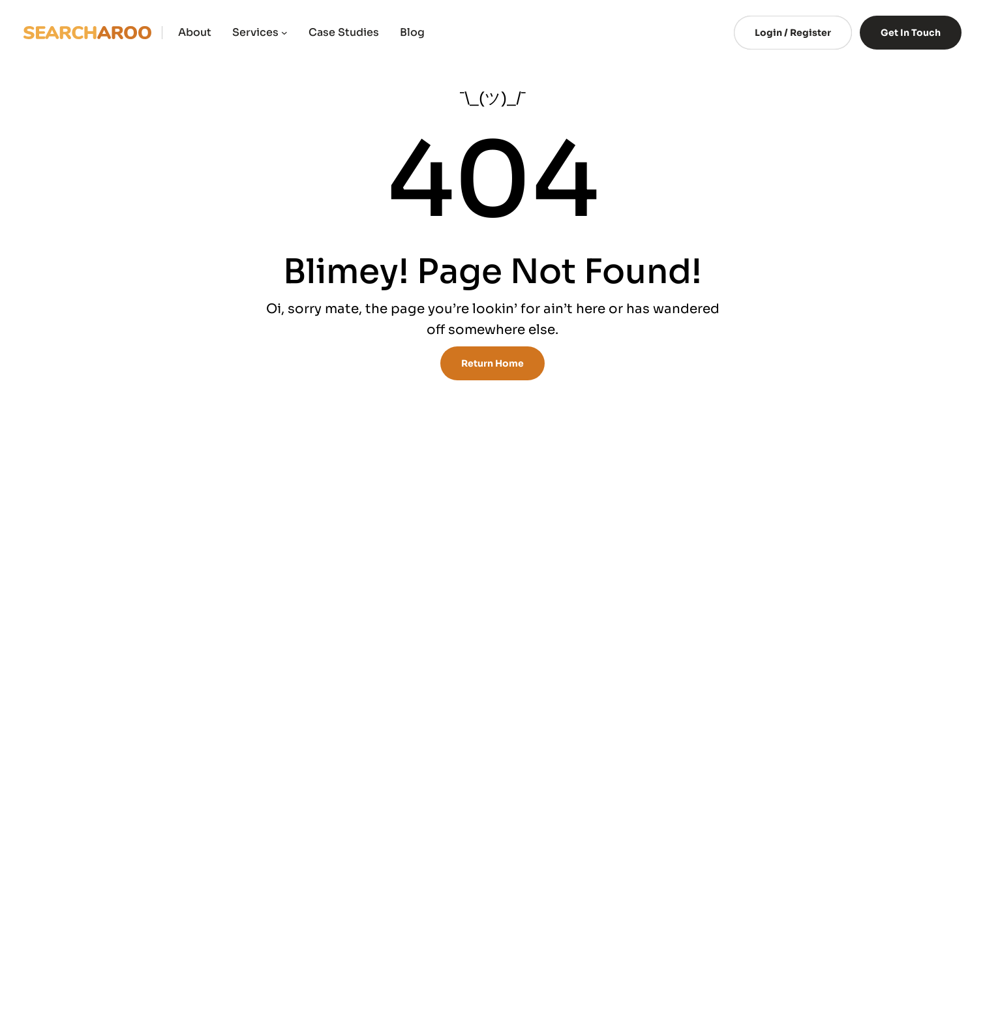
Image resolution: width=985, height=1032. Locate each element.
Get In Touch (911, 32)
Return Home (492, 363)
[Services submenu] (284, 32)
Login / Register (793, 32)
